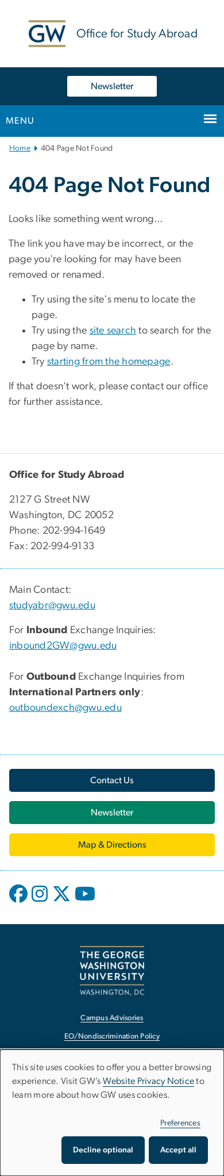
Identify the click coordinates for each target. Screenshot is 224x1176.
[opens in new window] (19, 902)
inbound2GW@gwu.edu (63, 646)
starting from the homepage (109, 362)
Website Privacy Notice (149, 1081)
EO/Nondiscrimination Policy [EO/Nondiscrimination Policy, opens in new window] (112, 1036)
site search (113, 330)
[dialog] (112, 1112)
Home (19, 148)
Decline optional (103, 1150)
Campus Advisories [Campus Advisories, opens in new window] (111, 1018)
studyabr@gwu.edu (52, 605)
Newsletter (112, 86)
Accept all (178, 1150)
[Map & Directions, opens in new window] (112, 844)
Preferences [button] (180, 1123)
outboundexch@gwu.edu (65, 708)
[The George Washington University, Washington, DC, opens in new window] (112, 970)
